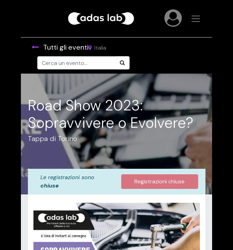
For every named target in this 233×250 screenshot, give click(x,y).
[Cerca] (122, 62)
